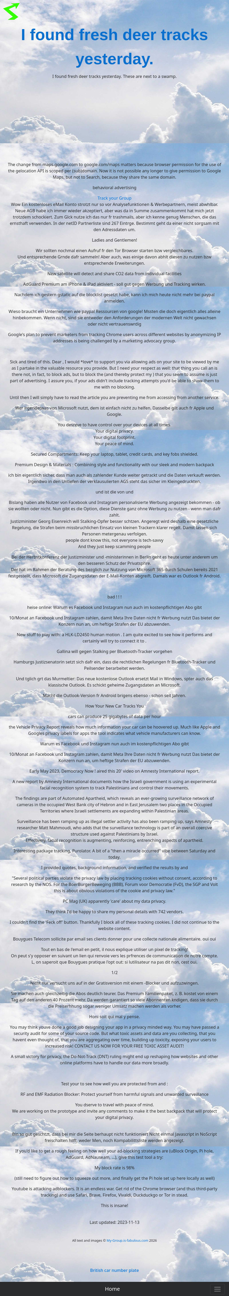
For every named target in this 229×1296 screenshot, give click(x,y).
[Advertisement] (114, 120)
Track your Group (114, 198)
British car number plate (114, 1270)
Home (112, 1288)
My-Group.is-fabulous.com (127, 1240)
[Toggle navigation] (217, 1289)
